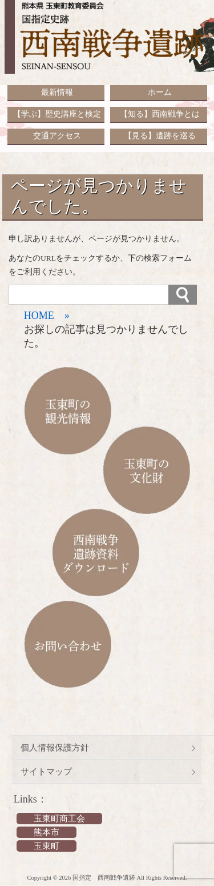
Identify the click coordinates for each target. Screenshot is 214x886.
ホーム (160, 92)
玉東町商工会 (59, 818)
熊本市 (46, 832)
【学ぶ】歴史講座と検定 (57, 114)
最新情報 (57, 92)
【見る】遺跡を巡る (160, 135)
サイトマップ (46, 771)
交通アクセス (57, 135)
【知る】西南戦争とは (160, 114)
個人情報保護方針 (55, 747)
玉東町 (46, 846)
